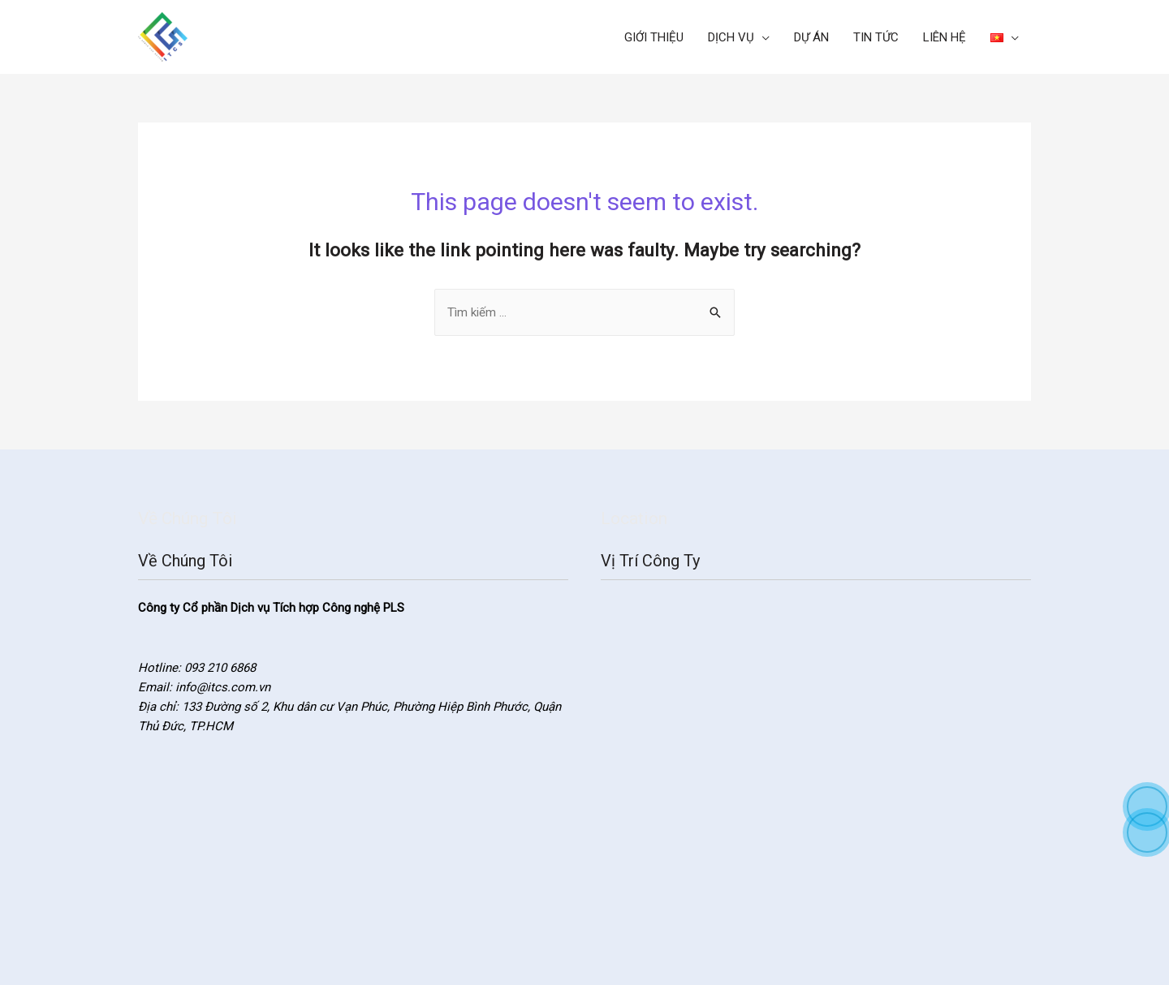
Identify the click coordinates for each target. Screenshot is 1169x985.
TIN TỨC (876, 37)
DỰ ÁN (811, 37)
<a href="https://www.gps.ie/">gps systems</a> (816, 760)
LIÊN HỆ (944, 37)
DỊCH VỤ (731, 37)
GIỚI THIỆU (654, 37)
